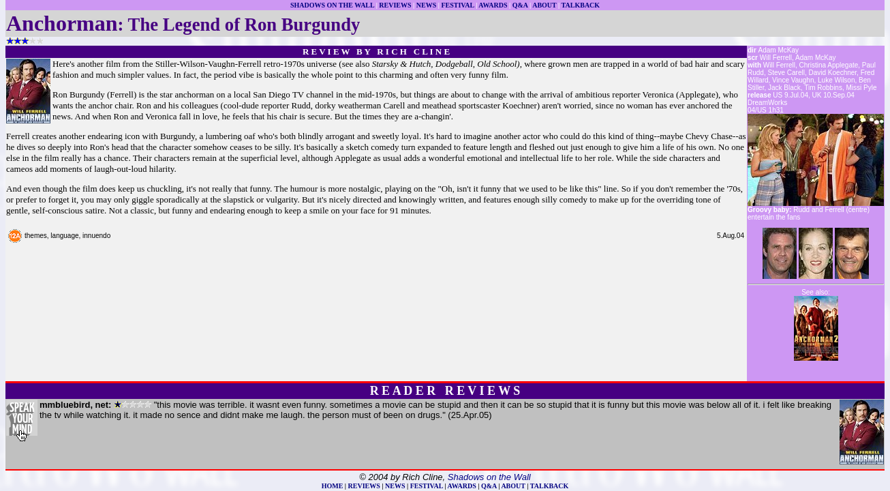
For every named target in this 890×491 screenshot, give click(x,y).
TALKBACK (581, 5)
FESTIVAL (457, 5)
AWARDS (492, 5)
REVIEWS (395, 5)
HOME (332, 486)
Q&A (520, 5)
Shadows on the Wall (489, 477)
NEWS (426, 5)
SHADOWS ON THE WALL (332, 5)
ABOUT (544, 5)
